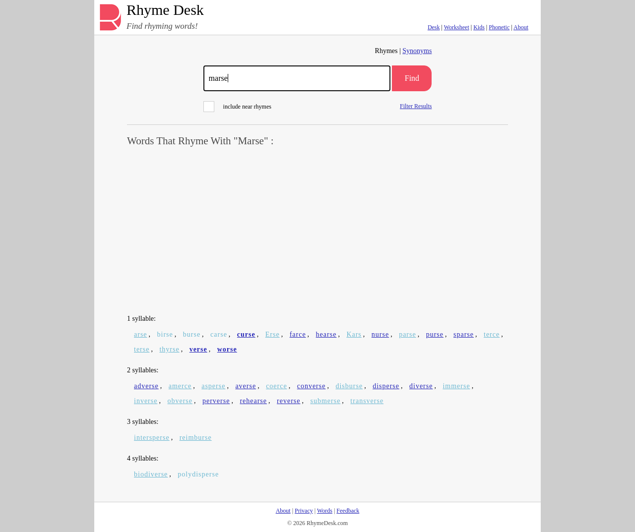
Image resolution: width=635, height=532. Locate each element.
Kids (479, 27)
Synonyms (417, 51)
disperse (386, 386)
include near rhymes (237, 106)
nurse (380, 334)
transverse (366, 401)
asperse (213, 386)
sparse (463, 334)
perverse (216, 401)
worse (227, 349)
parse (407, 334)
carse (218, 334)
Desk (434, 27)
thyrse (169, 349)
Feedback (347, 510)
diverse (421, 386)
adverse (146, 386)
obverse (179, 401)
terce (492, 334)
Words (324, 510)
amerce (180, 386)
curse (246, 334)
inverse (145, 401)
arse (140, 334)
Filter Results (416, 106)
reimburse (196, 437)
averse (245, 386)
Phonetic (499, 27)
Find (412, 78)
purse (435, 334)
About (520, 27)
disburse (349, 386)
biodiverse (151, 474)
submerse (325, 401)
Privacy (304, 510)
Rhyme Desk (165, 10)
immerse (456, 386)
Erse (272, 334)
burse (191, 334)
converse (311, 386)
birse (165, 334)
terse (141, 349)
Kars (353, 334)
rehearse (253, 401)
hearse (326, 334)
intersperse (152, 437)
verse (198, 349)
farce (298, 334)
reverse (288, 401)
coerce (276, 386)
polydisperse (198, 474)
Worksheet (456, 27)
